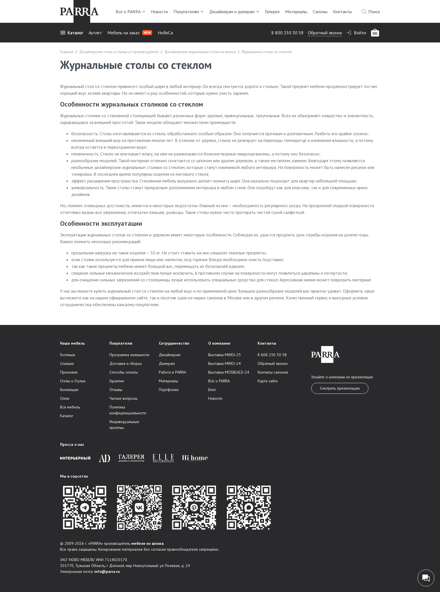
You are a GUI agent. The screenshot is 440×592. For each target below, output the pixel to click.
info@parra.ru (107, 571)
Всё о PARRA (130, 11)
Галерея (272, 11)
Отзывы (115, 389)
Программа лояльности (129, 354)
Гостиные (67, 354)
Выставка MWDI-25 (224, 354)
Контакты (342, 11)
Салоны (320, 11)
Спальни (67, 363)
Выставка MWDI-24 (224, 363)
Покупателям (188, 11)
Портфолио (169, 389)
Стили (64, 398)
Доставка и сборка (125, 363)
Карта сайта (268, 380)
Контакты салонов (273, 372)
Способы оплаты (123, 372)
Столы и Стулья (72, 380)
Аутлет (95, 32)
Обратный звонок (325, 32)
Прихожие (69, 372)
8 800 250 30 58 (287, 32)
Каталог (71, 32)
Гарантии (116, 380)
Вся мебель (70, 407)
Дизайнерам (169, 354)
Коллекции (69, 389)
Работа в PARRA (172, 372)
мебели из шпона (147, 543)
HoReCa (165, 32)
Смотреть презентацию (340, 388)
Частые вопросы (123, 398)
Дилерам (167, 363)
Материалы (296, 11)
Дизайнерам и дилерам (234, 11)
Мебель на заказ (129, 32)
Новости (159, 11)
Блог (212, 389)
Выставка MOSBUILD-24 (228, 372)
